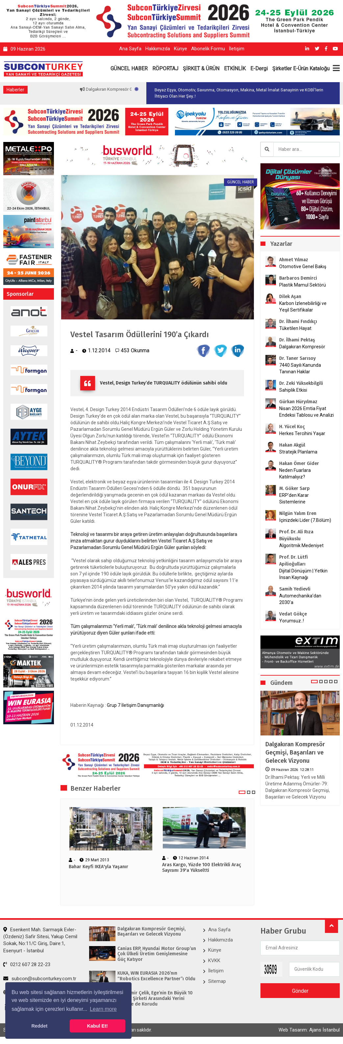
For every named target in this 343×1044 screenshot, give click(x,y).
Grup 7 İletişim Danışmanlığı (135, 705)
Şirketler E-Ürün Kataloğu (301, 68)
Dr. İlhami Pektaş (297, 340)
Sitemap (217, 981)
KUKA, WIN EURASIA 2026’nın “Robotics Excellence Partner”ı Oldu (156, 976)
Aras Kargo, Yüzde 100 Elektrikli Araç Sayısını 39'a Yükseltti (201, 867)
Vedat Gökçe (293, 614)
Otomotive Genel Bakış (302, 266)
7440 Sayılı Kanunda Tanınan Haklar (300, 368)
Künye (180, 49)
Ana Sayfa (130, 49)
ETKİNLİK (235, 68)
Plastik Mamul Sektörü (302, 285)
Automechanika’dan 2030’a (300, 599)
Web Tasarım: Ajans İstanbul (309, 1030)
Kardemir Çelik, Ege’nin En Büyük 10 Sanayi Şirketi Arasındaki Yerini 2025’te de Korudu (155, 998)
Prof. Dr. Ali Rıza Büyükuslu (296, 535)
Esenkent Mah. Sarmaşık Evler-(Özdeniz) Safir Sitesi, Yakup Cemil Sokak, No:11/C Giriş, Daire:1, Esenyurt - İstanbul (40, 940)
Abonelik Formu (208, 49)
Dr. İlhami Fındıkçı (298, 321)
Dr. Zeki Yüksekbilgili (301, 383)
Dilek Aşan (290, 296)
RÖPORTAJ (165, 68)
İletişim (236, 49)
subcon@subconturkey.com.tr (39, 979)
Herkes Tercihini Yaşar (302, 433)
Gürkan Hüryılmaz (298, 402)
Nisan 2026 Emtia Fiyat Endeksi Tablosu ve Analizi (306, 412)
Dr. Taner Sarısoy (297, 358)
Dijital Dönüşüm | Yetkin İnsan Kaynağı (303, 574)
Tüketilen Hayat (297, 328)
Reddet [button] (39, 1026)
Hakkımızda (157, 49)
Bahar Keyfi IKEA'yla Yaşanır (98, 867)
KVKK (214, 960)
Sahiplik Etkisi (293, 390)
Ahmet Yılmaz (293, 260)
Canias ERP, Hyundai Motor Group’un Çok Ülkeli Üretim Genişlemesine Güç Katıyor (156, 954)
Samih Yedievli (294, 589)
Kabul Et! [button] (97, 1026)
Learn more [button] (103, 1009)
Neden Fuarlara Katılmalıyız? (295, 473)
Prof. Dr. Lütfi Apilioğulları (293, 560)
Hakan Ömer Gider (299, 463)
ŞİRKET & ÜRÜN (201, 68)
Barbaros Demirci (298, 278)
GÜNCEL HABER (129, 68)
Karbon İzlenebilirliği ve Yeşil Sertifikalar (303, 307)
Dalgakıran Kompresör (302, 346)
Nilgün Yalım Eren (297, 513)
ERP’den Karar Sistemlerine (294, 498)
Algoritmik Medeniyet (301, 545)
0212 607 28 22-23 (26, 964)
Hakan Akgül (292, 445)
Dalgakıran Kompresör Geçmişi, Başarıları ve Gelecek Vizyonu (295, 752)
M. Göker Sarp (294, 488)
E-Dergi (259, 68)
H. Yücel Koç (292, 426)
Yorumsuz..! (291, 620)
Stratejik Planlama (298, 451)
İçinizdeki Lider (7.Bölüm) (305, 520)
